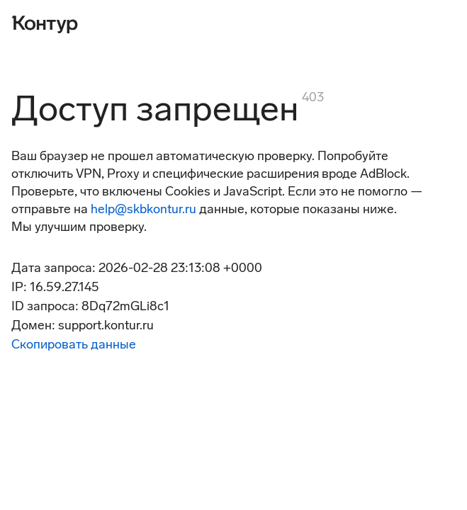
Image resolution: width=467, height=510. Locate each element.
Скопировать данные (73, 344)
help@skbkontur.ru (143, 209)
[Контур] (44, 22)
